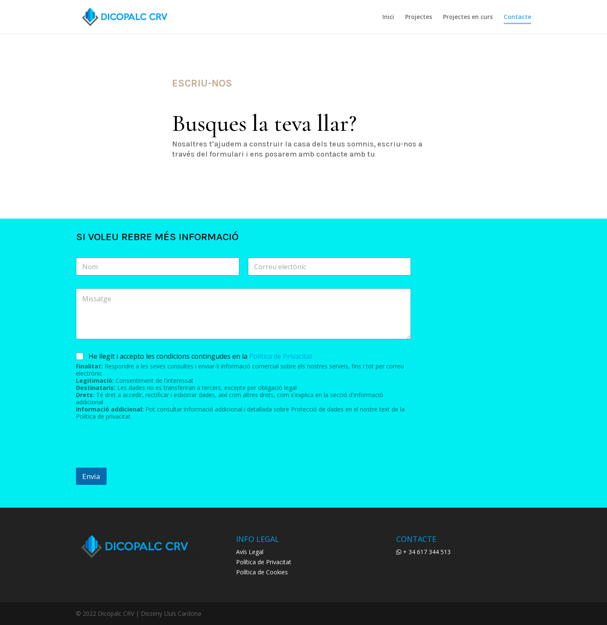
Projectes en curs (468, 17)
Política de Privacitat (280, 356)
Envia (91, 476)
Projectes (418, 17)
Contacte (517, 17)
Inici (388, 17)
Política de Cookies (262, 572)
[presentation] (140, 462)
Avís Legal (249, 552)
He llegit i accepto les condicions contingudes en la (200, 356)
